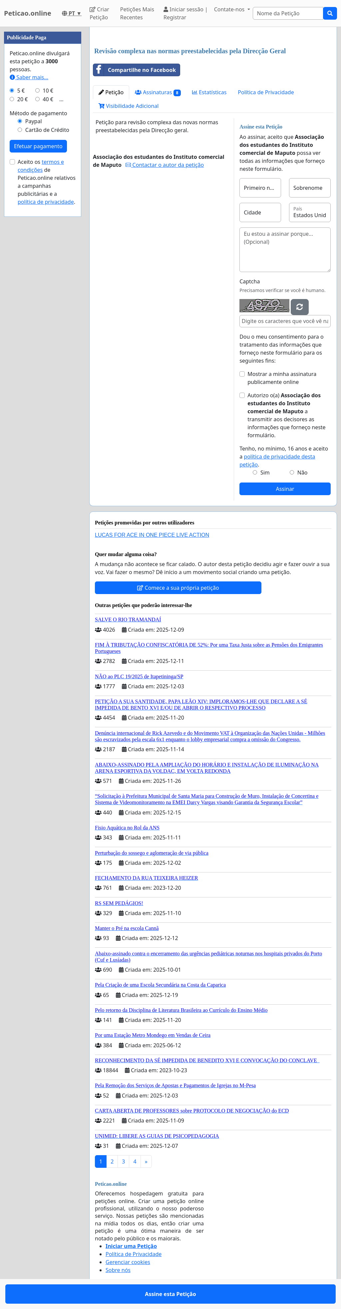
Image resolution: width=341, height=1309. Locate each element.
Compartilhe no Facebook (134, 70)
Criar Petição (99, 13)
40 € (48, 99)
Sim (265, 472)
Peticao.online (27, 13)
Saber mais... (29, 77)
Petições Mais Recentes (137, 13)
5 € (21, 90)
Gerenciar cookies (128, 1262)
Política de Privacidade (266, 92)
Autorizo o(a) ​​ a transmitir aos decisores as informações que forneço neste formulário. (286, 415)
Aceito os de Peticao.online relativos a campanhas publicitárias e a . (47, 181)
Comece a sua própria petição (178, 587)
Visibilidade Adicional (129, 106)
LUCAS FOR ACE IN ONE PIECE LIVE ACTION (152, 535)
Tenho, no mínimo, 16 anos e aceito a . (283, 456)
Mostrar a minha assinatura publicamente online (281, 378)
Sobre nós (118, 1270)
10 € (48, 90)
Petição (111, 92)
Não (302, 472)
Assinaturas (158, 92)
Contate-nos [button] (230, 9)
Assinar (285, 488)
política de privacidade (46, 201)
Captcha (249, 281)
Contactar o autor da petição (165, 164)
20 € (22, 99)
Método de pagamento (38, 113)
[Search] (288, 13)
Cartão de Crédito (47, 130)
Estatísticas (209, 92)
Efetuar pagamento (38, 146)
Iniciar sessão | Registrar (186, 13)
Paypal (33, 121)
